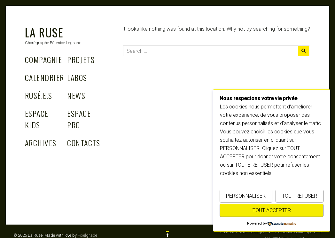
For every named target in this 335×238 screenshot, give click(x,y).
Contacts (83, 142)
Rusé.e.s (38, 95)
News (76, 95)
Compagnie (43, 59)
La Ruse (44, 32)
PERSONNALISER (246, 196)
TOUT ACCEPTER (272, 210)
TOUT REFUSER (299, 196)
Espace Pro (79, 119)
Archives (41, 142)
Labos (77, 77)
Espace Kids (37, 119)
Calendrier (44, 77)
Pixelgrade (87, 235)
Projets (81, 59)
